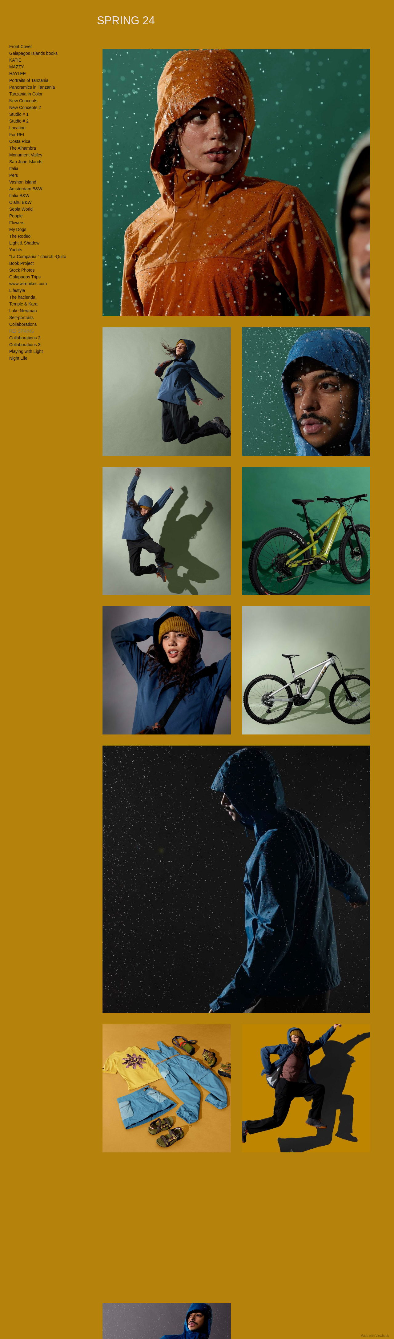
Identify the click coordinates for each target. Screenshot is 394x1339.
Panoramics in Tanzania (32, 87)
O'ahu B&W (20, 202)
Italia (13, 168)
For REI (16, 134)
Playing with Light (26, 351)
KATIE (15, 60)
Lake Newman (23, 310)
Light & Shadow (24, 243)
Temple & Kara (23, 303)
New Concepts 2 (25, 107)
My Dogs (17, 229)
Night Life (18, 358)
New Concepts (23, 100)
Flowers (16, 222)
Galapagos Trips (25, 276)
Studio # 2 (19, 121)
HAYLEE (17, 73)
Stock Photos (22, 270)
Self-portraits (21, 317)
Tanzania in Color (25, 93)
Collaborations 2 (24, 337)
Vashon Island (22, 182)
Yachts (15, 249)
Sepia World (21, 209)
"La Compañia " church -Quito (37, 256)
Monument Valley (25, 154)
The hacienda (22, 297)
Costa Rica (19, 141)
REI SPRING (21, 331)
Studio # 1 (19, 114)
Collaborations (23, 324)
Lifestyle (17, 290)
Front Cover (20, 46)
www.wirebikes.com (28, 283)
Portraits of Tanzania (28, 80)
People (16, 215)
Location (17, 127)
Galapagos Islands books (33, 53)
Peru (13, 175)
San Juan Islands (25, 161)
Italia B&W (19, 195)
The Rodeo (19, 236)
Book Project (21, 263)
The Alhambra (22, 148)
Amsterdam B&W (25, 188)
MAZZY (16, 66)
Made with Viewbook (374, 1335)
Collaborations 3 (24, 344)
